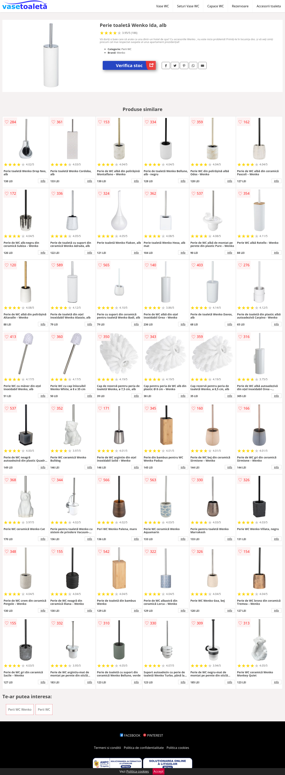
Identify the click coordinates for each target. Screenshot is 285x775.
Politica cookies (178, 748)
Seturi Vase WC (188, 6)
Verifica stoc (136, 65)
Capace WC (215, 6)
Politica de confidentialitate (144, 748)
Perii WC (44, 709)
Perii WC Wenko (19, 709)
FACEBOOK (130, 735)
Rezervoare (240, 6)
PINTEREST (153, 735)
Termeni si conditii (107, 748)
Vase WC (162, 6)
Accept (158, 771)
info (43, 181)
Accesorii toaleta (269, 6)
